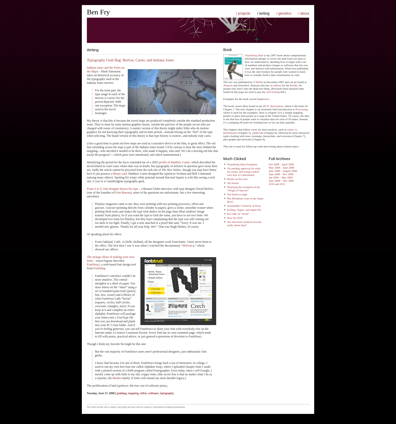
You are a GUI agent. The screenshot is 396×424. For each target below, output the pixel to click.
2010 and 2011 (277, 184)
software (153, 393)
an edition (275, 85)
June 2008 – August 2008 (283, 170)
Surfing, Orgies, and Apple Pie (244, 209)
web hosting (273, 91)
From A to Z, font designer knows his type (112, 189)
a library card (119, 173)
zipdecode (257, 132)
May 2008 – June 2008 (281, 167)
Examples (242, 164)
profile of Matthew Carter (174, 162)
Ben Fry (98, 12)
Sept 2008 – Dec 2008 (281, 174)
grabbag (122, 393)
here (266, 98)
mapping (133, 393)
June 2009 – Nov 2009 (281, 180)
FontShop (99, 268)
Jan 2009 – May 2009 (281, 177)
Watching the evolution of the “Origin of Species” (243, 189)
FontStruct (93, 264)
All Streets (233, 182)
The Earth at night (237, 194)
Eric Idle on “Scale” (238, 213)
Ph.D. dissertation (273, 106)
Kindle (294, 85)
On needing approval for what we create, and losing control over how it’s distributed (243, 171)
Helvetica (188, 245)
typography (167, 393)
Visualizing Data (254, 55)
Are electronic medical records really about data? (244, 223)
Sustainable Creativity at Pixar (244, 205)
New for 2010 (234, 217)
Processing (301, 109)
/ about (303, 13)
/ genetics (283, 13)
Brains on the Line (237, 178)
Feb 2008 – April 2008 (281, 164)
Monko (116, 378)
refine (143, 393)
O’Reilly (258, 82)
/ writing (263, 13)
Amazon (228, 85)
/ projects (243, 13)
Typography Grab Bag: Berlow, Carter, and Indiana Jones (130, 60)
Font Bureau (123, 192)
